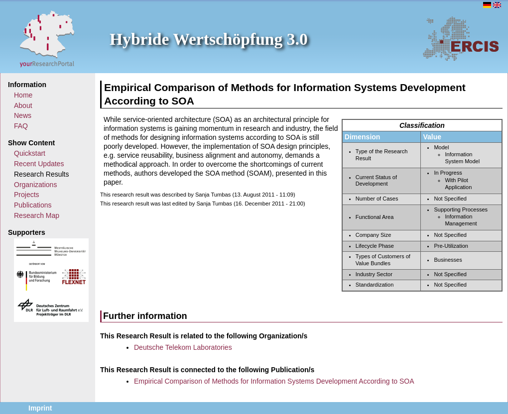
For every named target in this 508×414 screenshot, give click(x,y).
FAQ (21, 126)
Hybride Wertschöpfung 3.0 (209, 39)
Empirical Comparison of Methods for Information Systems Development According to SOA (274, 381)
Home (23, 95)
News (22, 115)
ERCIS (460, 38)
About (23, 105)
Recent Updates (39, 164)
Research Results (41, 174)
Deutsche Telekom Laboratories (183, 347)
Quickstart (29, 153)
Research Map (36, 215)
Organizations (35, 185)
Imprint (40, 408)
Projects (26, 195)
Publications (33, 205)
